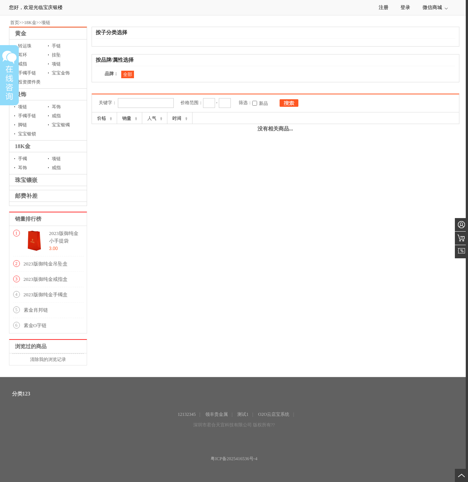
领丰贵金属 (216, 414)
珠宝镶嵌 (26, 180)
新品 (263, 103)
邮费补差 (26, 196)
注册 (383, 7)
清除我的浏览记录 (48, 359)
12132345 (187, 414)
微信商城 (432, 7)
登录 (405, 7)
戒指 (56, 115)
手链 (56, 46)
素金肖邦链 (36, 310)
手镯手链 (27, 115)
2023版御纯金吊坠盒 (46, 264)
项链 (45, 22)
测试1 (242, 414)
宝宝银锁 (27, 133)
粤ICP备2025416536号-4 (234, 458)
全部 (127, 74)
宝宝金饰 (61, 73)
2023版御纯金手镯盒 (46, 294)
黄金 (20, 33)
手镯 (22, 158)
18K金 (30, 22)
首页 (14, 22)
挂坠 (56, 55)
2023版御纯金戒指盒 (46, 279)
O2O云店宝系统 (273, 414)
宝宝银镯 (61, 124)
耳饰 (56, 106)
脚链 (22, 124)
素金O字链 (35, 325)
